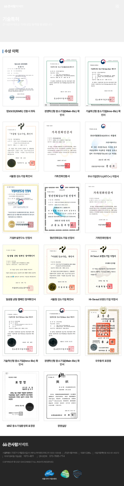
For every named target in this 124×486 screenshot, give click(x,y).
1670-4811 (29, 456)
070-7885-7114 (57, 456)
